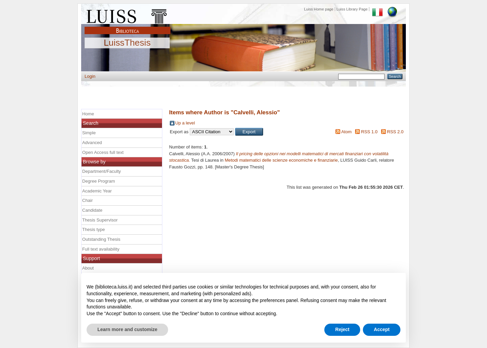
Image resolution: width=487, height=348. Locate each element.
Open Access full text (102, 152)
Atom (346, 131)
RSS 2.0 (395, 131)
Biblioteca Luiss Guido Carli (127, 27)
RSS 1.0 (369, 131)
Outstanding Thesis (101, 239)
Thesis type (93, 229)
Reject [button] (342, 329)
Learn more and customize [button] (127, 329)
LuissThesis (127, 43)
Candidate (92, 210)
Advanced (92, 142)
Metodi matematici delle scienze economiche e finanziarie (281, 160)
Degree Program (98, 181)
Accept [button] (382, 329)
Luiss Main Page (127, 15)
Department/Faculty (101, 171)
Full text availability (100, 249)
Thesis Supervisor (100, 220)
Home (88, 113)
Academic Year (97, 190)
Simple (89, 132)
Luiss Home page (318, 9)
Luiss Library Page (352, 9)
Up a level (185, 122)
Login (90, 76)
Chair (87, 200)
